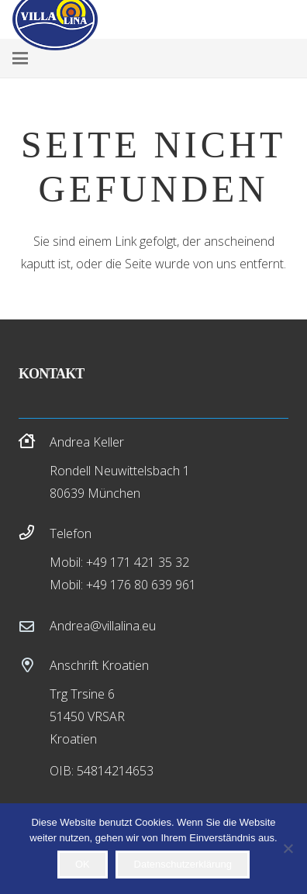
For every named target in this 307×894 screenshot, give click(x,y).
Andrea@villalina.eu (103, 625)
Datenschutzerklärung (183, 864)
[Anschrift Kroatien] (34, 665)
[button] (20, 58)
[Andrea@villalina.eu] (34, 626)
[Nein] (287, 848)
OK (82, 864)
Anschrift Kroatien (99, 665)
